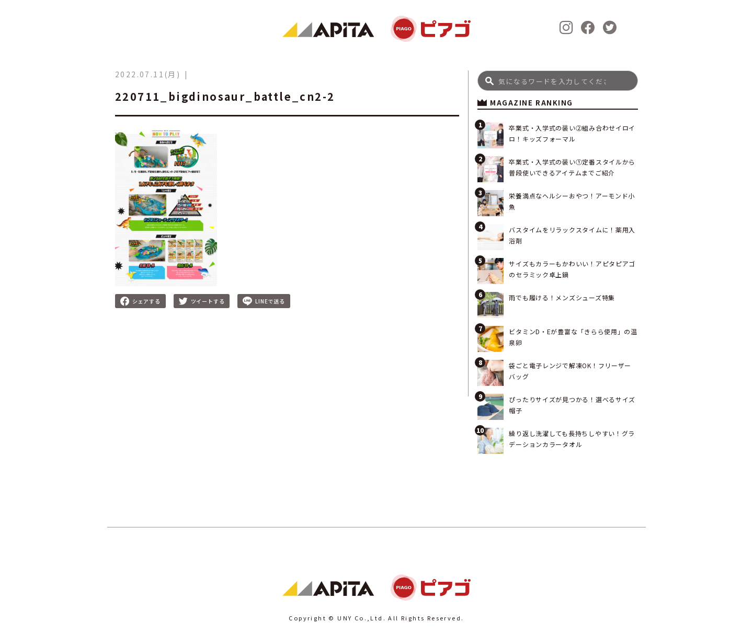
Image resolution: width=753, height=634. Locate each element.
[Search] (557, 81)
